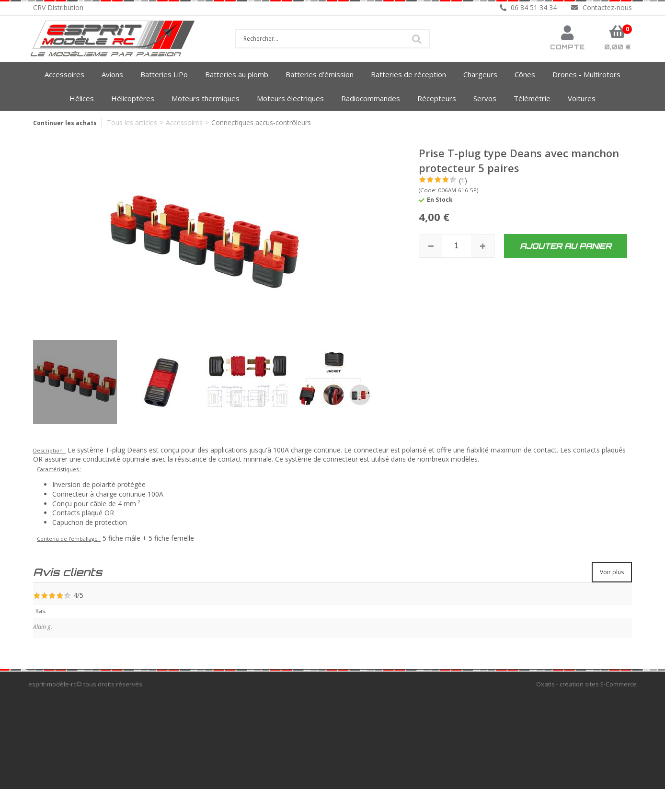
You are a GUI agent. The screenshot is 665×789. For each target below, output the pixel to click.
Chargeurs (480, 74)
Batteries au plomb (236, 74)
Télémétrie (532, 98)
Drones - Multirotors (586, 74)
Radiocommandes (370, 98)
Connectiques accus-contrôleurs (261, 122)
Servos (484, 98)
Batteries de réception (408, 74)
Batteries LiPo (164, 74)
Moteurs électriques (290, 98)
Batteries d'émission (320, 74)
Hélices (81, 98)
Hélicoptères (132, 98)
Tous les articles (132, 122)
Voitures (582, 98)
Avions (112, 74)
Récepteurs (436, 98)
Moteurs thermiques (206, 98)
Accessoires (64, 74)
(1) (463, 180)
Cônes (525, 74)
